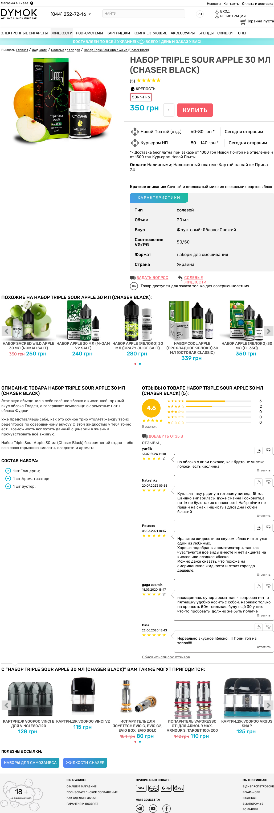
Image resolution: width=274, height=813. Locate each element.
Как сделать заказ (81, 798)
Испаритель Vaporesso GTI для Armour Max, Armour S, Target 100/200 (192, 702)
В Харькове (251, 792)
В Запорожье (253, 804)
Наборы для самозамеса (30, 762)
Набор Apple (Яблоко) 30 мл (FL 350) (246, 325)
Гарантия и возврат (82, 804)
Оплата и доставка (257, 4)
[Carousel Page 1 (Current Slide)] (135, 364)
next (268, 331)
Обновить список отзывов (166, 657)
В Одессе (250, 798)
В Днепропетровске (258, 786)
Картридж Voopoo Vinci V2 (83, 698)
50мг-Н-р (141, 97)
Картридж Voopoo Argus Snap (246, 700)
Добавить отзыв (166, 436)
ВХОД (222, 11)
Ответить (264, 470)
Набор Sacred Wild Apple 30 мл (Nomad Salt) (28, 325)
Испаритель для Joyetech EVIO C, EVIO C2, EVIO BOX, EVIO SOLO (138, 702)
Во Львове (251, 809)
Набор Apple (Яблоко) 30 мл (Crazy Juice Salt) (138, 325)
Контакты (231, 4)
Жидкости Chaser (85, 762)
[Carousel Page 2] (140, 364)
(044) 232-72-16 (68, 14)
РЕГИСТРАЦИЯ (230, 16)
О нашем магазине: (82, 786)
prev (6, 331)
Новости (214, 4)
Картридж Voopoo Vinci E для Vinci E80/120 (28, 700)
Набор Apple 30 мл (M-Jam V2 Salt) (83, 325)
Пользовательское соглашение (92, 792)
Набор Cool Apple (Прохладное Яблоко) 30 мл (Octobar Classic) (192, 327)
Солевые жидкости (195, 278)
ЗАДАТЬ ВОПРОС (152, 277)
